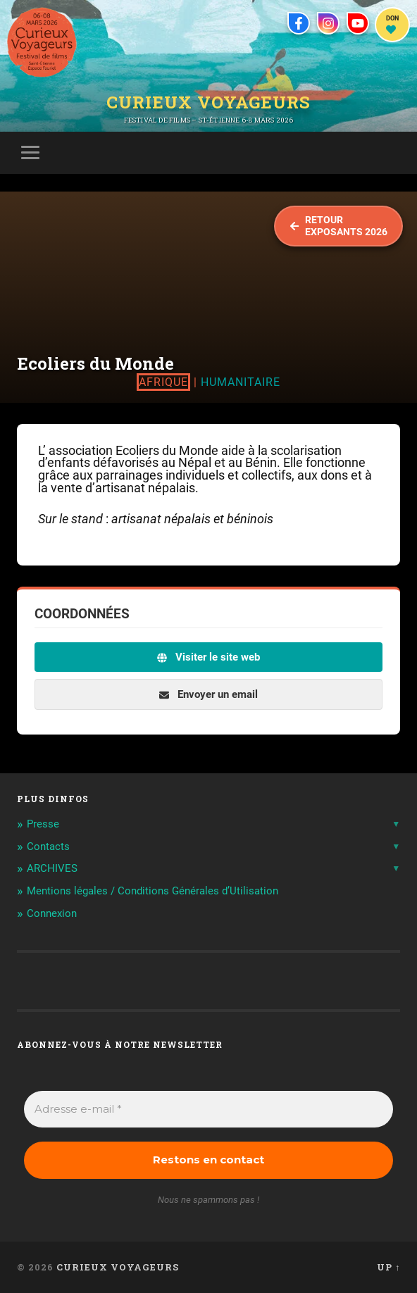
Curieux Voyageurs (208, 102)
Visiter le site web (208, 657)
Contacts (48, 846)
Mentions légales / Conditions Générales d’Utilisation (152, 891)
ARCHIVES (52, 868)
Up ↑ (388, 1267)
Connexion (52, 913)
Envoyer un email (208, 694)
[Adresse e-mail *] (209, 1109)
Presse (43, 824)
